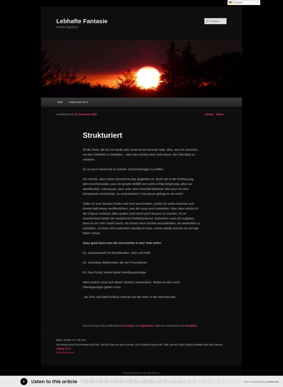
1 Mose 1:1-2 (63, 348)
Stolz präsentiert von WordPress (141, 373)
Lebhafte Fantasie (82, 21)
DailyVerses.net (65, 352)
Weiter (221, 114)
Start (60, 102)
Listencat (272, 381)
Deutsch (236, 2)
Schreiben (128, 325)
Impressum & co (78, 102)
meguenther (147, 325)
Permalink (191, 325)
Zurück (207, 114)
